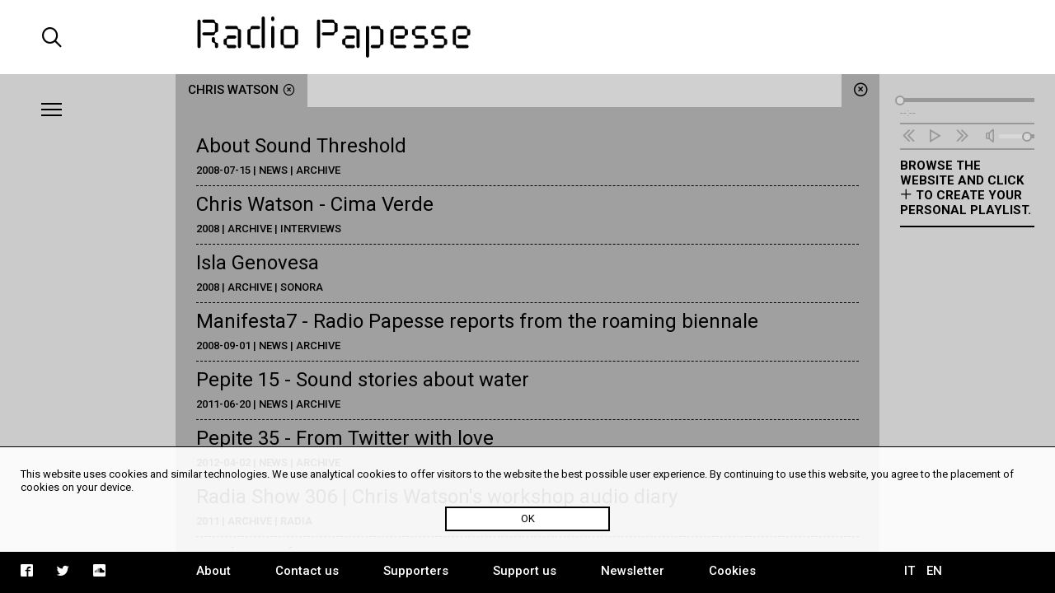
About (213, 570)
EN (934, 570)
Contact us (307, 570)
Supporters (415, 570)
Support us (524, 570)
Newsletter (632, 570)
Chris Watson (241, 89)
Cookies (732, 570)
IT (909, 570)
